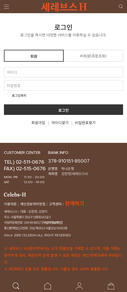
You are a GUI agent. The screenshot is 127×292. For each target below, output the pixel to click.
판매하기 (74, 203)
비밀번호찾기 (85, 122)
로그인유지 (19, 95)
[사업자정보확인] (52, 222)
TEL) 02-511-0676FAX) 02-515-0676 (25, 165)
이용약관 (10, 203)
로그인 (63, 110)
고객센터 (55, 203)
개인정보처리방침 (32, 203)
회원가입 (38, 122)
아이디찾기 (60, 122)
